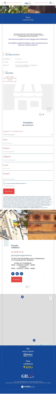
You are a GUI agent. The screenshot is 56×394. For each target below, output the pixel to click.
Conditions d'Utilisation (35, 207)
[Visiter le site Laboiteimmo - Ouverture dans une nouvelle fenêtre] (28, 389)
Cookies (49, 383)
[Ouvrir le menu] (50, 2)
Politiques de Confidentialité (23, 207)
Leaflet (36, 345)
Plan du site (16, 383)
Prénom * (6, 148)
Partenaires (35, 383)
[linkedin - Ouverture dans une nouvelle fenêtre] (17, 274)
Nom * (5, 140)
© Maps (41, 345)
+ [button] (50, 296)
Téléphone (7, 157)
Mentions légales (24, 383)
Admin (30, 383)
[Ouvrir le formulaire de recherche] (5, 3)
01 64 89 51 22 (18, 59)
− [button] (50, 299)
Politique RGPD (42, 383)
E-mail (5, 165)
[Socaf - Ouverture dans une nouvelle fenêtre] (28, 355)
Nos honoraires (9, 383)
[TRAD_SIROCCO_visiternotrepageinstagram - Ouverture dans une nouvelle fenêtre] (21, 274)
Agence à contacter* (13, 131)
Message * (6, 174)
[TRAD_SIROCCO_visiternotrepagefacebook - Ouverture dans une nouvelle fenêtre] (13, 274)
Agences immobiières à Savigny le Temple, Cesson (15, 7)
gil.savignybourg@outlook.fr (21, 62)
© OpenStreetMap (48, 345)
